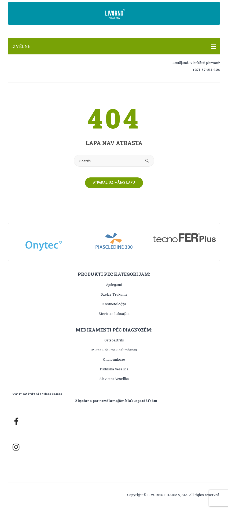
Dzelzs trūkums (114, 294)
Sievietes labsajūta (114, 313)
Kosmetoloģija (114, 304)
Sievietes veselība (114, 379)
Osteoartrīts (114, 340)
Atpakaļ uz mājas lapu (114, 182)
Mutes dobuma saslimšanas (114, 350)
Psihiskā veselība (114, 369)
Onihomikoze (114, 359)
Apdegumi (114, 284)
